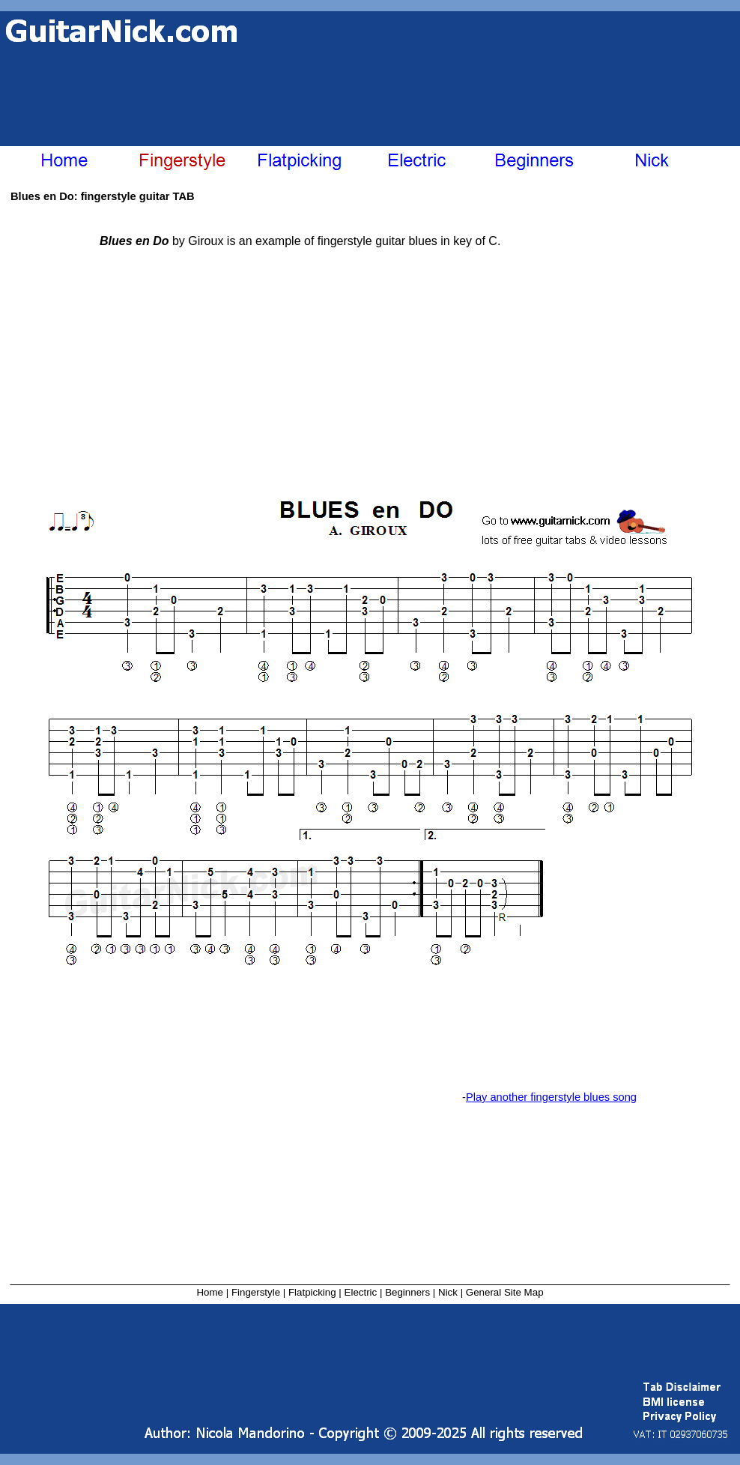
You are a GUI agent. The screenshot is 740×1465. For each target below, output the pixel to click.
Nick (448, 1292)
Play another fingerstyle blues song (551, 1097)
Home (209, 1292)
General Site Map (505, 1292)
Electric (361, 1292)
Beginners (407, 1292)
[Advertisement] (192, 84)
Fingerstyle (255, 1292)
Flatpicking (312, 1292)
